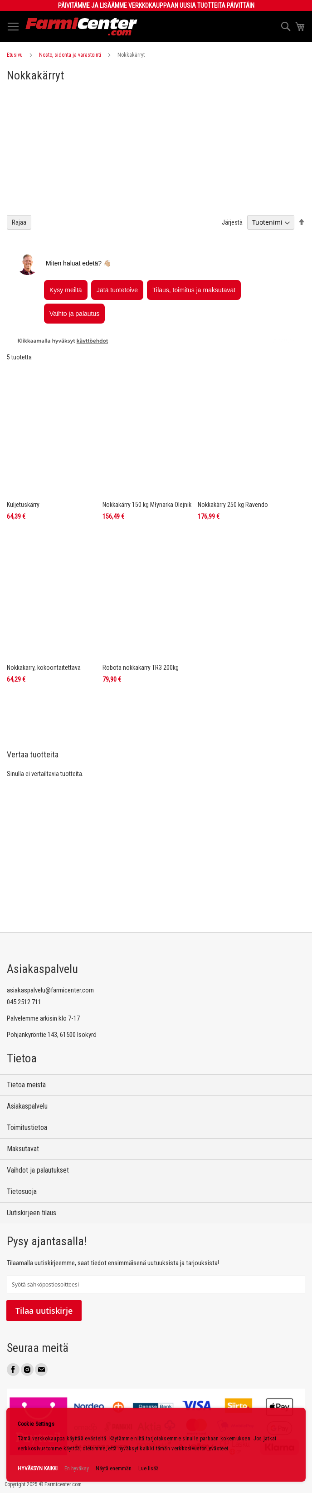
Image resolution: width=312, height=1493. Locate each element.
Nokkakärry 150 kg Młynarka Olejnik (146, 504)
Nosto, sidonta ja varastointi (70, 55)
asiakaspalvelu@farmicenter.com (50, 990)
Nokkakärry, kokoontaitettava (44, 667)
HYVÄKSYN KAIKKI (38, 1468)
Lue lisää (148, 1468)
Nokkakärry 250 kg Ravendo (233, 504)
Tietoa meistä (26, 1084)
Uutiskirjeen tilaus (31, 1212)
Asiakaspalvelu (27, 1106)
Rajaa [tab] (19, 222)
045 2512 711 (24, 1002)
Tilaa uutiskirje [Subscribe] (44, 1310)
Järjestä (232, 222)
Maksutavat (23, 1148)
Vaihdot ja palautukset (38, 1170)
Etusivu (15, 55)
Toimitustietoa (27, 1127)
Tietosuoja (22, 1191)
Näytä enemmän (114, 1468)
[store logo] (81, 26)
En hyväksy (76, 1468)
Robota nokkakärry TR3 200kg (140, 667)
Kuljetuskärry (23, 504)
